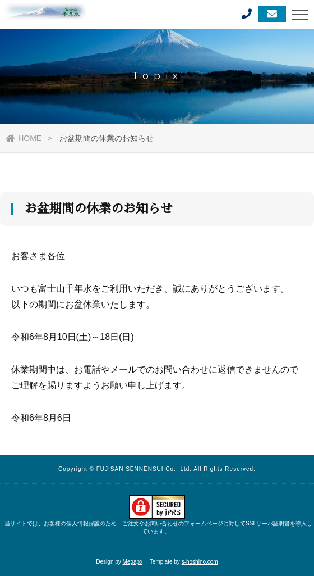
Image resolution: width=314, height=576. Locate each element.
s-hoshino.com (200, 562)
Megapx (133, 562)
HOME (23, 138)
